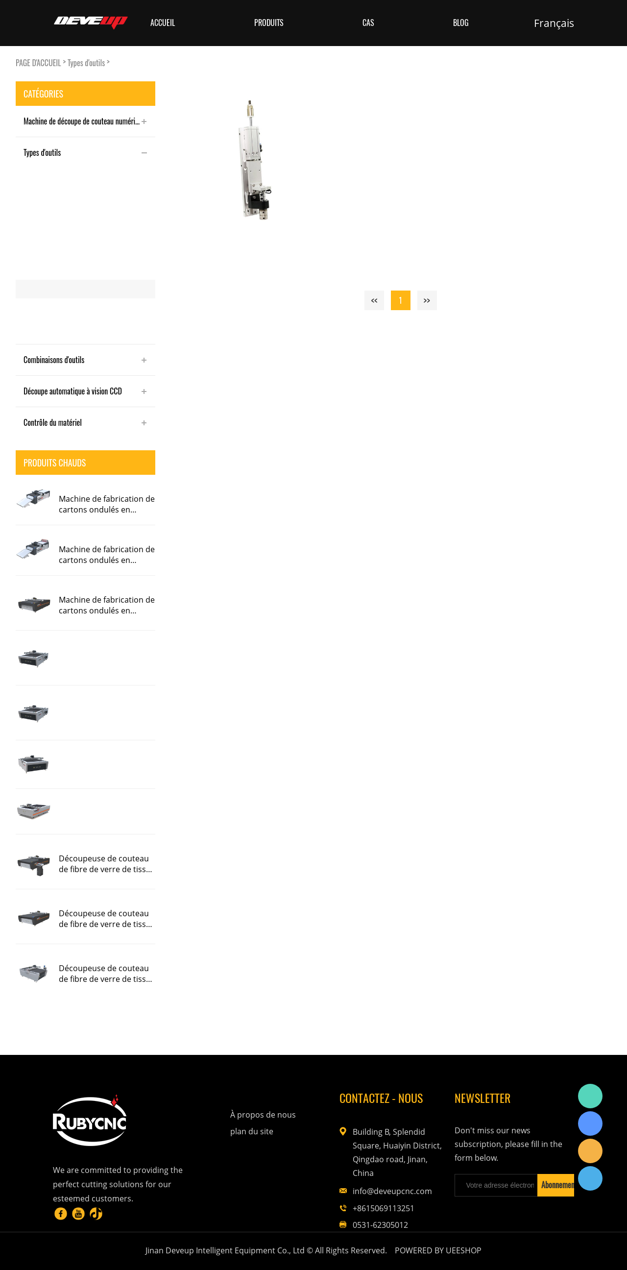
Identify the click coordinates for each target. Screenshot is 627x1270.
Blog (461, 23)
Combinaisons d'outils (54, 360)
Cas (368, 23)
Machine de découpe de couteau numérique (84, 121)
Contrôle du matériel (53, 422)
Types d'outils (86, 63)
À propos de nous (263, 1114)
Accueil (162, 23)
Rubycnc (590, 1096)
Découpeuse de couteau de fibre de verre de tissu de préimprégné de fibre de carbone (105, 864)
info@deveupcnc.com (392, 1191)
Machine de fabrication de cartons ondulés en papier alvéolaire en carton (107, 504)
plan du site (251, 1131)
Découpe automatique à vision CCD (73, 391)
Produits (269, 23)
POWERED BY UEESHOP (438, 1250)
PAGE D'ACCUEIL (38, 63)
